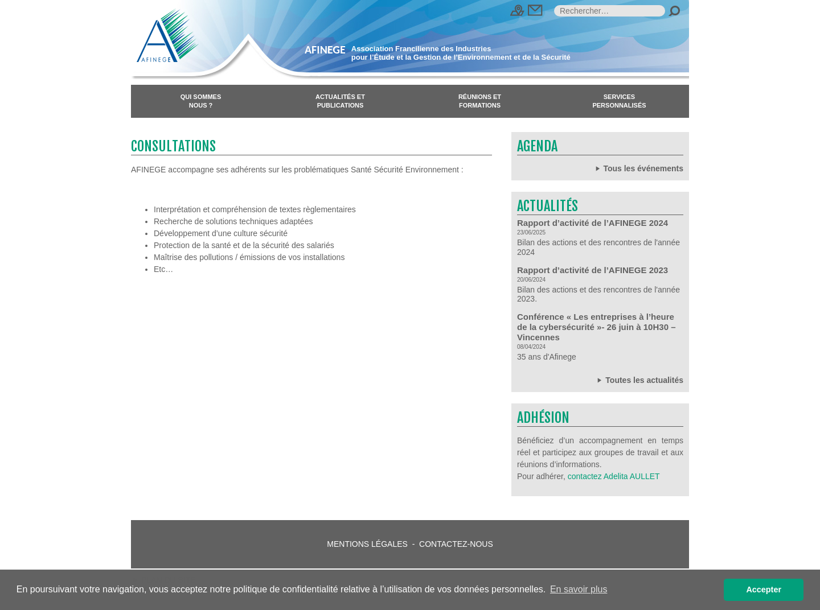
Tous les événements (638, 168)
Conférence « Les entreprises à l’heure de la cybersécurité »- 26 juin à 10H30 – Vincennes (596, 327)
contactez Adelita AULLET (614, 476)
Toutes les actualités (639, 380)
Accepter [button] (763, 589)
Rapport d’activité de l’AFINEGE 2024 (592, 223)
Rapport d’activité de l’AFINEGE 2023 (592, 270)
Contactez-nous (456, 544)
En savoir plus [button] (579, 589)
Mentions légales (367, 544)
